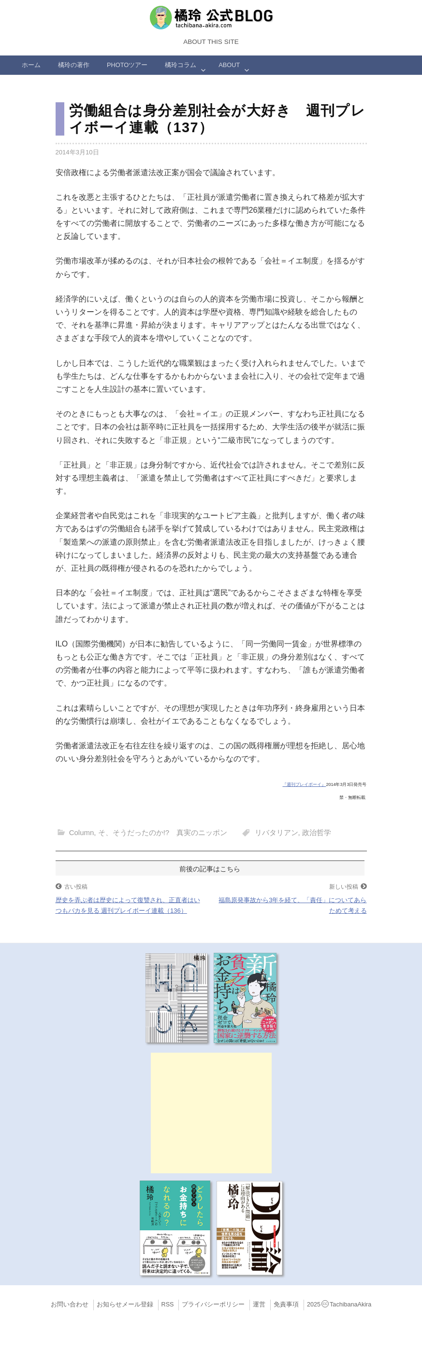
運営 (259, 1304)
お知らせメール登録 (125, 1304)
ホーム (31, 65)
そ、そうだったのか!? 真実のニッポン (163, 832)
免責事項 (286, 1304)
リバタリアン (276, 832)
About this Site (210, 41)
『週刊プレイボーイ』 (304, 784)
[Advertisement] (211, 1113)
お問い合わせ (69, 1304)
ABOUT (229, 65)
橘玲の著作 (73, 65)
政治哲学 (316, 832)
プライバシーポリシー (213, 1304)
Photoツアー (127, 65)
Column (81, 832)
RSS (167, 1304)
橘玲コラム (180, 65)
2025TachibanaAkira (339, 1304)
